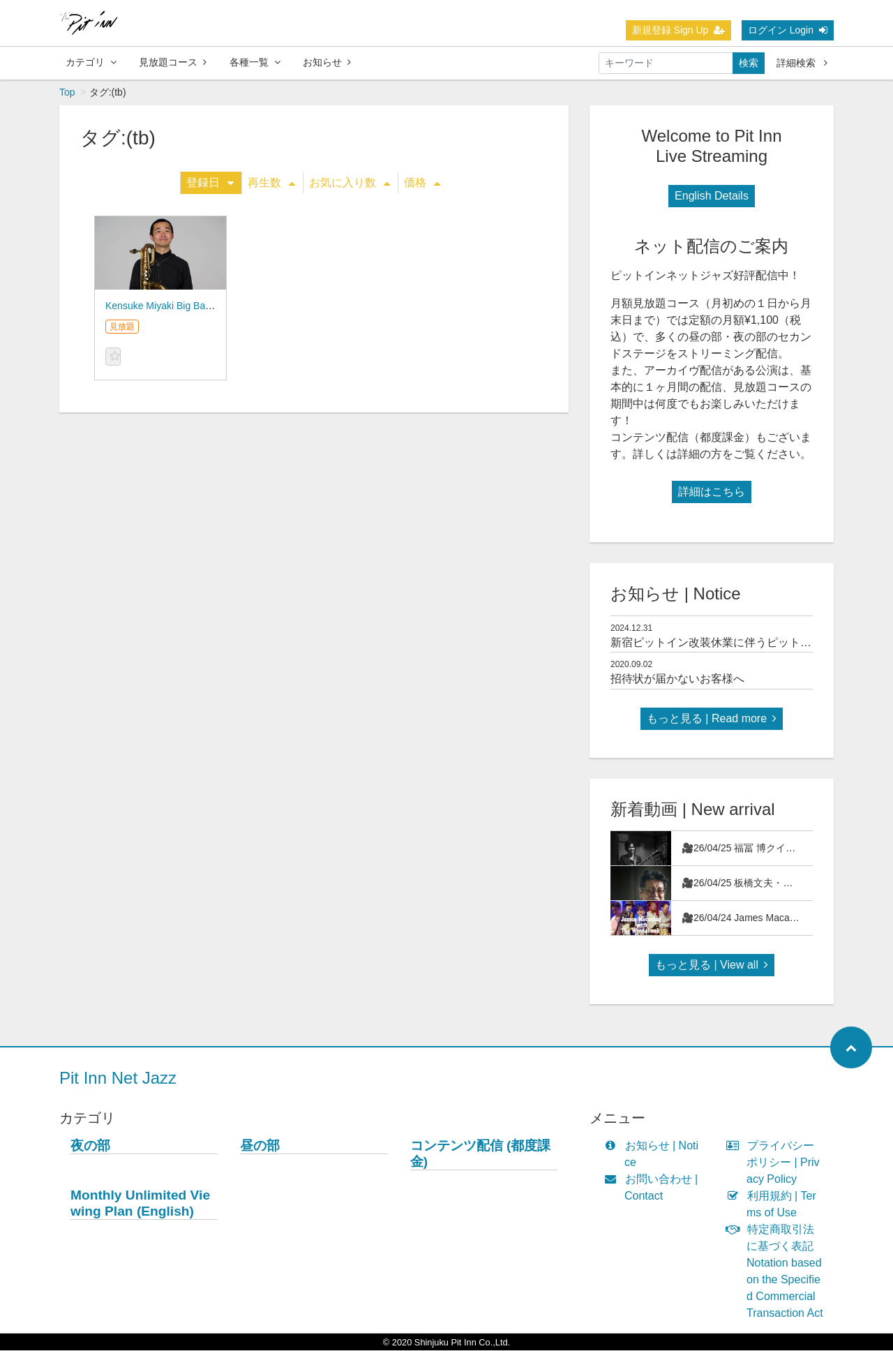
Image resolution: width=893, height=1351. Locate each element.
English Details (712, 196)
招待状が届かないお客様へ (677, 679)
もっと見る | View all (711, 965)
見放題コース (173, 62)
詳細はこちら (711, 492)
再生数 (271, 183)
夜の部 (90, 1146)
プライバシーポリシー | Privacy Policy (776, 1163)
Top (67, 92)
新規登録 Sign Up (679, 30)
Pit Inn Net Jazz (118, 1078)
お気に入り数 (349, 183)
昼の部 (260, 1146)
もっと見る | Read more (711, 719)
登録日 (210, 183)
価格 (422, 183)
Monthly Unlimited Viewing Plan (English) (140, 1203)
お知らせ (327, 62)
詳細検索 (801, 62)
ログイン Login (787, 30)
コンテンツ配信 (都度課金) (480, 1154)
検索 (748, 62)
